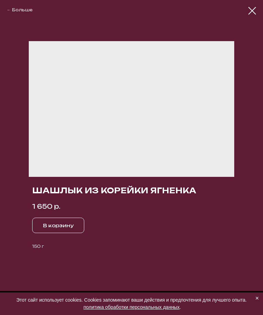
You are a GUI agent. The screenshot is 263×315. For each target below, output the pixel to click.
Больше (22, 9)
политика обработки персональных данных (132, 307)
